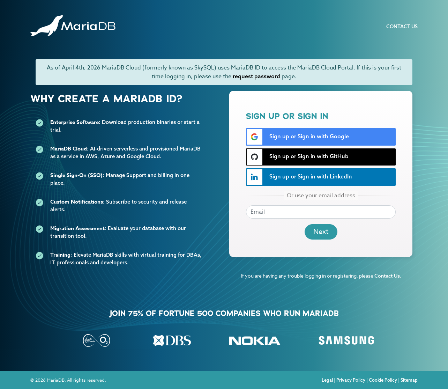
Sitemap (409, 380)
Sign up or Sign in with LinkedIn (299, 177)
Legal (327, 380)
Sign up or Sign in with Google (297, 137)
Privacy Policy (350, 380)
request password (256, 76)
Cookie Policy (383, 380)
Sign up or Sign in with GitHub (297, 157)
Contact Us (402, 26)
